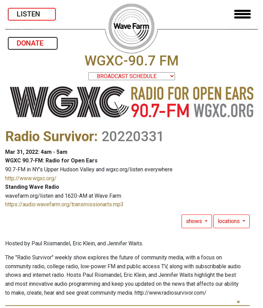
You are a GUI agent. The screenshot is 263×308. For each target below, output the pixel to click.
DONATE (33, 43)
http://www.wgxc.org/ (31, 178)
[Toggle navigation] (242, 14)
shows (194, 221)
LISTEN (32, 14)
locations (229, 221)
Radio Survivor (49, 136)
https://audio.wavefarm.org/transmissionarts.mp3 (64, 204)
